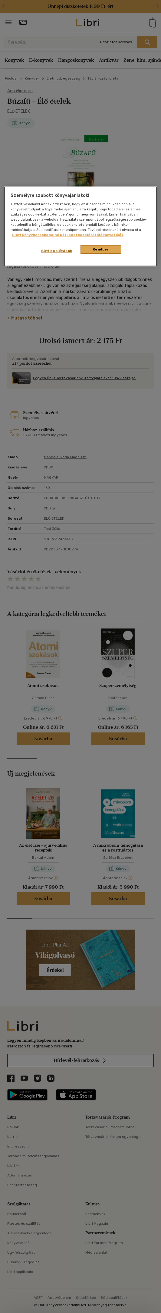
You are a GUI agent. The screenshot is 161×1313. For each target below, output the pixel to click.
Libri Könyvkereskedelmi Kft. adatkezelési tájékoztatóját (67, 235)
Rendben (101, 249)
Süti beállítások (56, 251)
